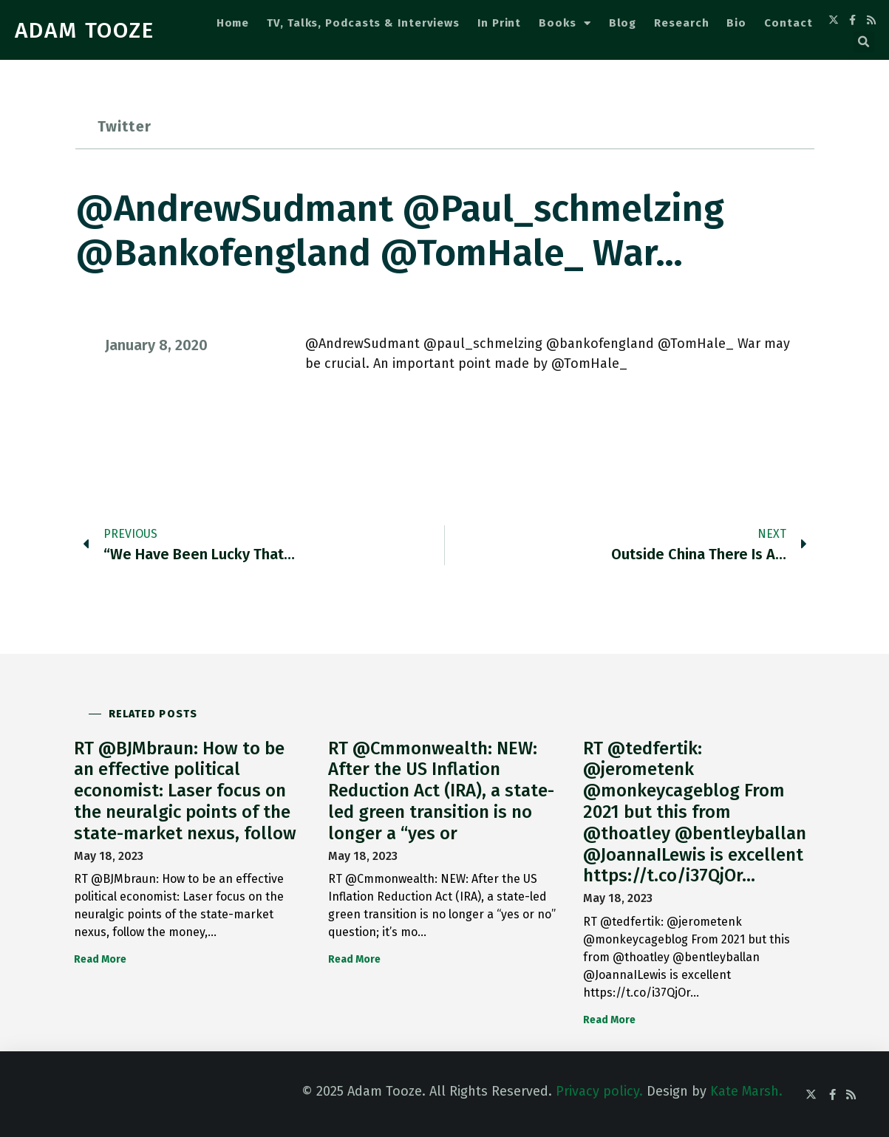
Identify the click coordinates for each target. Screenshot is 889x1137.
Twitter (124, 126)
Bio (736, 23)
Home (233, 23)
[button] (864, 42)
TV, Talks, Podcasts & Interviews (363, 23)
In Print (499, 23)
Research (681, 23)
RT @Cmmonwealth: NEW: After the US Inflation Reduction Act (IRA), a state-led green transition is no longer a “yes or (441, 791)
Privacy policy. (599, 1091)
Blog (623, 23)
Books (564, 23)
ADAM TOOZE (84, 30)
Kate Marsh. (746, 1091)
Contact (788, 23)
